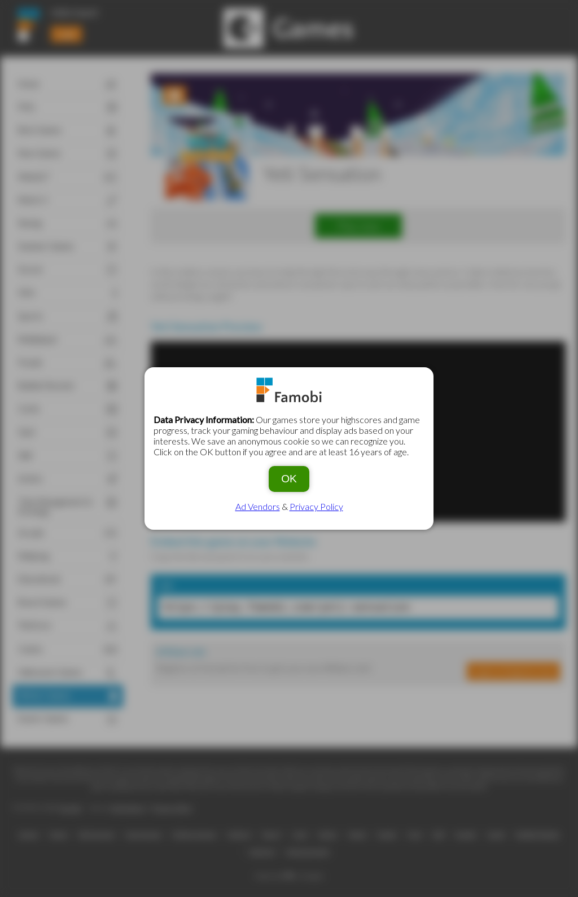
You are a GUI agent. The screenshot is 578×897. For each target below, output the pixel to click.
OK (289, 479)
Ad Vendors (257, 506)
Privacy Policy (316, 506)
